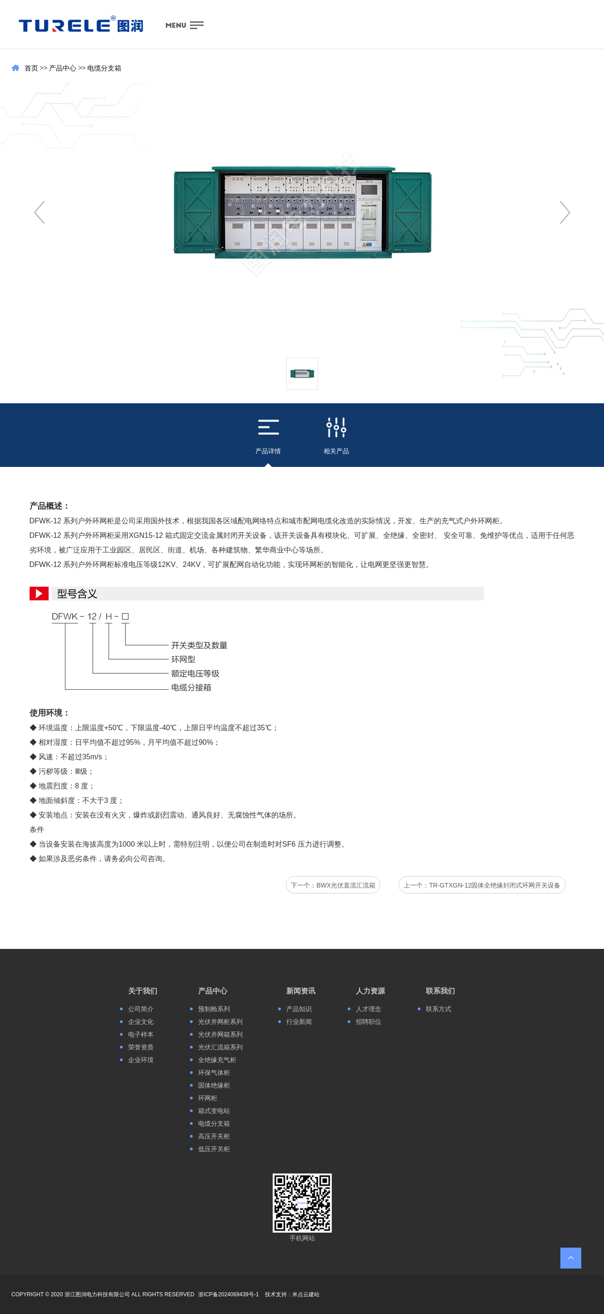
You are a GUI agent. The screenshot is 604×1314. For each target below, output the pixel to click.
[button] (565, 212)
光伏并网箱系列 (220, 1034)
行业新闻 (299, 1021)
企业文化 (141, 1021)
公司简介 (141, 1009)
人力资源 (370, 991)
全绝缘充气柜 (217, 1059)
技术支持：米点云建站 (292, 1294)
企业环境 (141, 1059)
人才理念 (368, 1009)
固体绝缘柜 (214, 1085)
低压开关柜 (214, 1149)
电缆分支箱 (104, 68)
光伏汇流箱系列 (220, 1047)
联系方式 (438, 1009)
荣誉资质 (141, 1047)
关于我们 (142, 991)
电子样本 (141, 1034)
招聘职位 (368, 1021)
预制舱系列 (214, 1009)
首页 (31, 68)
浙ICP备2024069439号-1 (228, 1294)
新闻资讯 (300, 991)
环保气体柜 (214, 1072)
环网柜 (207, 1098)
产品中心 (62, 68)
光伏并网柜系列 (220, 1021)
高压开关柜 (214, 1136)
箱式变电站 (214, 1110)
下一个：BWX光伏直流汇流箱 (333, 885)
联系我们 (440, 991)
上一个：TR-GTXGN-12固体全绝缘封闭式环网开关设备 (482, 885)
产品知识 (299, 1009)
